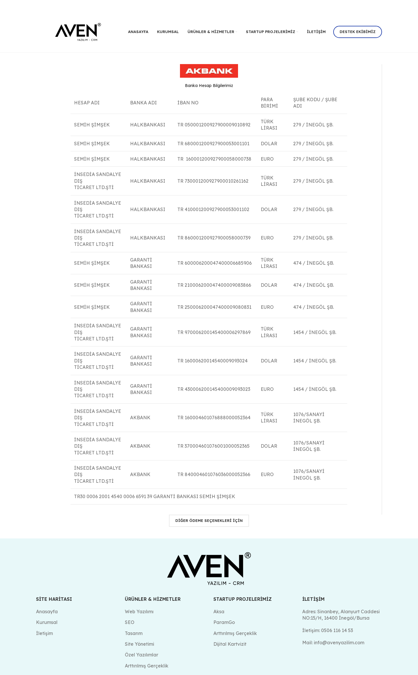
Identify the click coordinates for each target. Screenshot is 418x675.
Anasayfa (47, 611)
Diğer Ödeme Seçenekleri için (209, 520)
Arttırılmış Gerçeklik (235, 633)
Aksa (218, 611)
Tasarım (134, 633)
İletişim (44, 633)
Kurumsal (46, 622)
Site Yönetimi (139, 644)
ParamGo (224, 622)
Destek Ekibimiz (358, 31)
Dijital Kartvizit (229, 644)
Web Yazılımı (139, 611)
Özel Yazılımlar (141, 655)
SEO (129, 622)
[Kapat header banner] (410, 6)
